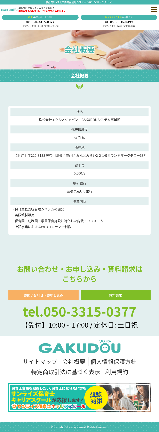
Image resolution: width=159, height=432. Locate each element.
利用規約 (116, 372)
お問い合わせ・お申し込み (43, 295)
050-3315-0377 (43, 22)
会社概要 (73, 361)
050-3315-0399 (121, 22)
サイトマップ (40, 361)
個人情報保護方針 (113, 361)
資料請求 (115, 295)
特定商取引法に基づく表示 (65, 372)
